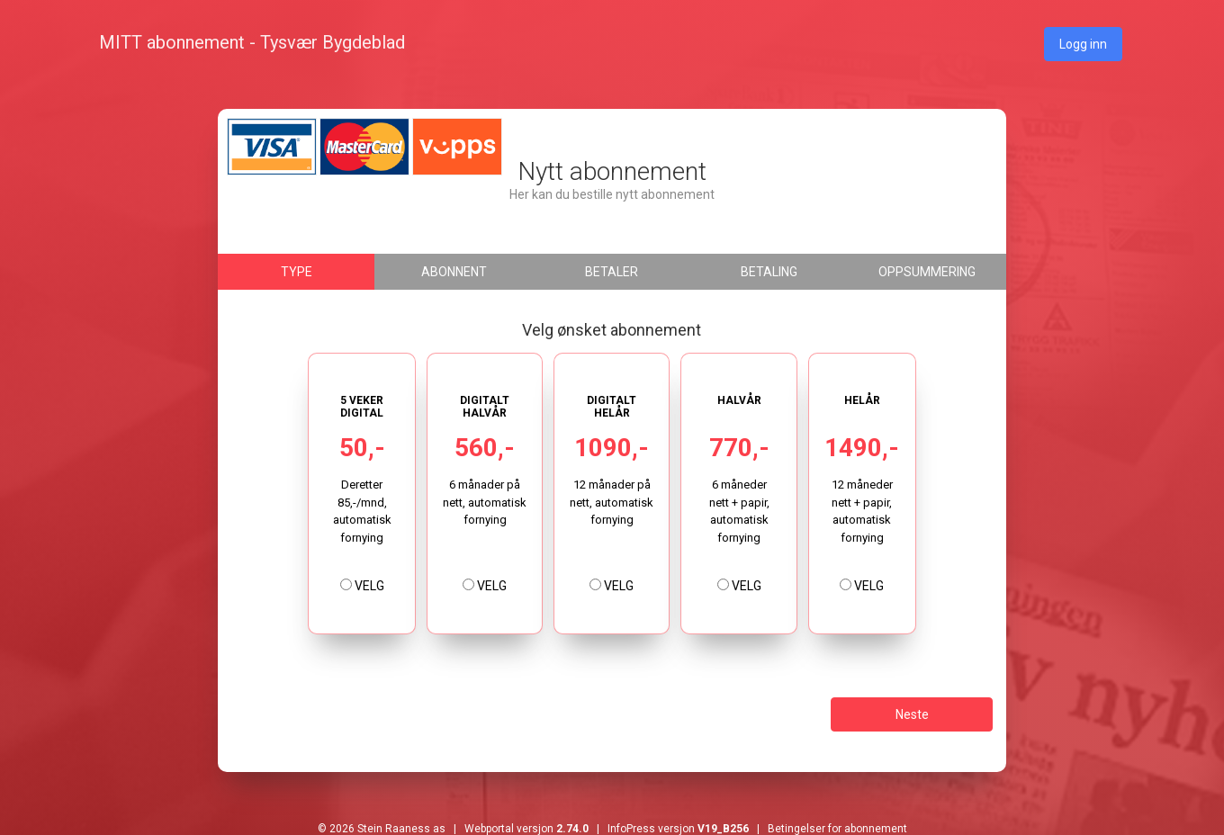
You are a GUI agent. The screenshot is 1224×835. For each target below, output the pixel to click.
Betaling (769, 272)
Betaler (611, 272)
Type (296, 272)
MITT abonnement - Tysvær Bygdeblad (252, 42)
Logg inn (1083, 44)
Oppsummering (927, 272)
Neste (912, 714)
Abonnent (454, 272)
